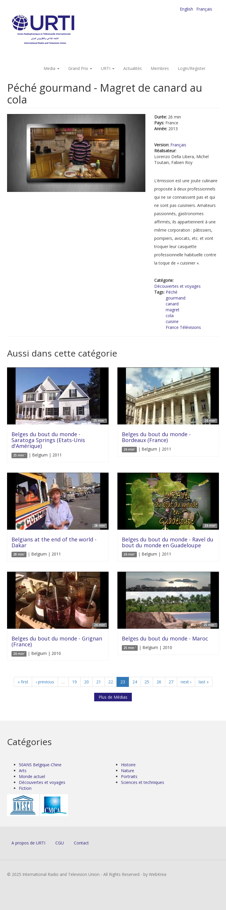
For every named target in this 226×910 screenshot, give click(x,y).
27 (171, 682)
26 (159, 682)
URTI (107, 68)
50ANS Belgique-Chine (40, 764)
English (186, 9)
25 (146, 682)
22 (110, 682)
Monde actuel (32, 776)
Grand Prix (80, 68)
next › (186, 682)
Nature (127, 770)
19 (74, 682)
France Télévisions (183, 327)
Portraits (129, 776)
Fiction (25, 788)
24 (134, 682)
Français (204, 9)
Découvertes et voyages (177, 286)
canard (172, 304)
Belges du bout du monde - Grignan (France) (56, 641)
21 (98, 682)
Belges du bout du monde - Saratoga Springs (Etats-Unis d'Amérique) (48, 440)
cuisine (172, 321)
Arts (22, 770)
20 (86, 682)
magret (173, 309)
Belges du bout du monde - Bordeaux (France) (156, 437)
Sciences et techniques (142, 782)
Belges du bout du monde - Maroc (165, 638)
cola (170, 315)
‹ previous (45, 682)
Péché (171, 292)
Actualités (132, 68)
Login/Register (191, 68)
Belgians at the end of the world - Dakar (54, 542)
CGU (59, 843)
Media (51, 68)
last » (204, 682)
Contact (81, 843)
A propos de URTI (28, 843)
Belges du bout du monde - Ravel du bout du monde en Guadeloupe (167, 542)
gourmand (175, 298)
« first (23, 682)
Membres (160, 68)
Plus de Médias (113, 697)
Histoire (128, 764)
